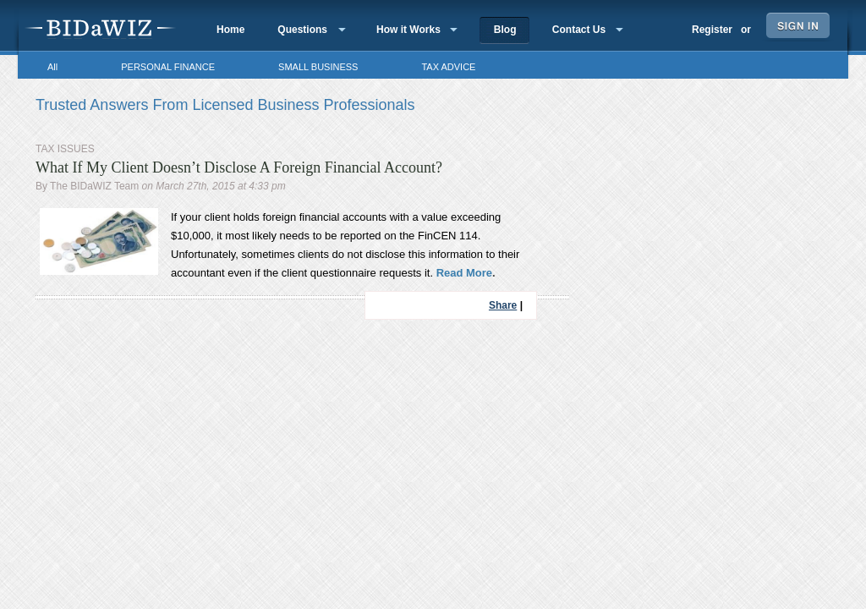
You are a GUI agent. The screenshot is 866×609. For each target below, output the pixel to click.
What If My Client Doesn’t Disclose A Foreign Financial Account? (239, 167)
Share (503, 305)
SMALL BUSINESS (318, 67)
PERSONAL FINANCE (168, 67)
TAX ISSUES (65, 149)
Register (712, 30)
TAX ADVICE (448, 67)
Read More (462, 272)
